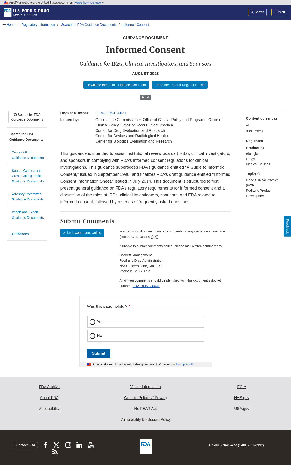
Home (11, 25)
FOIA (241, 387)
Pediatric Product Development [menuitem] (258, 193)
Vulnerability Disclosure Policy (145, 420)
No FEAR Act (145, 409)
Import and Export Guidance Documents (28, 214)
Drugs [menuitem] (250, 159)
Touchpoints (183, 364)
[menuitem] (264, 126)
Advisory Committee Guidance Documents (28, 196)
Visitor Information (145, 387)
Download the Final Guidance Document (116, 85)
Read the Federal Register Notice (180, 85)
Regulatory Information (38, 25)
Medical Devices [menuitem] (258, 164)
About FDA (49, 398)
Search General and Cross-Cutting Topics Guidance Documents (28, 176)
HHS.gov (241, 398)
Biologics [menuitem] (252, 154)
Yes (100, 322)
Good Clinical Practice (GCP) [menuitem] (262, 182)
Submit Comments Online (82, 233)
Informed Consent (136, 25)
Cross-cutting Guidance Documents (28, 155)
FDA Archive (49, 387)
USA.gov (241, 409)
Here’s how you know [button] (89, 2)
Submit (98, 353)
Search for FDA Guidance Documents (88, 25)
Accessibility (49, 409)
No (99, 335)
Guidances (20, 234)
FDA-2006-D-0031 (110, 113)
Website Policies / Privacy (145, 398)
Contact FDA (25, 445)
